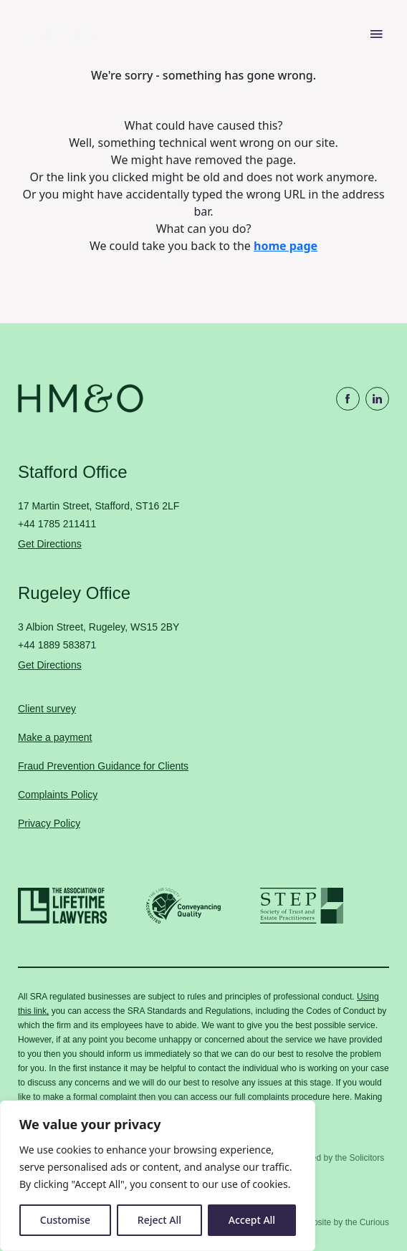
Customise (65, 1220)
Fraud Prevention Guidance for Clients (103, 766)
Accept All (252, 1220)
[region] (157, 1176)
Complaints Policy (57, 794)
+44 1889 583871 (57, 645)
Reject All (159, 1220)
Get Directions (50, 544)
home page (285, 246)
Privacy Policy (49, 823)
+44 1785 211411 (57, 523)
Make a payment (55, 737)
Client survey (47, 708)
